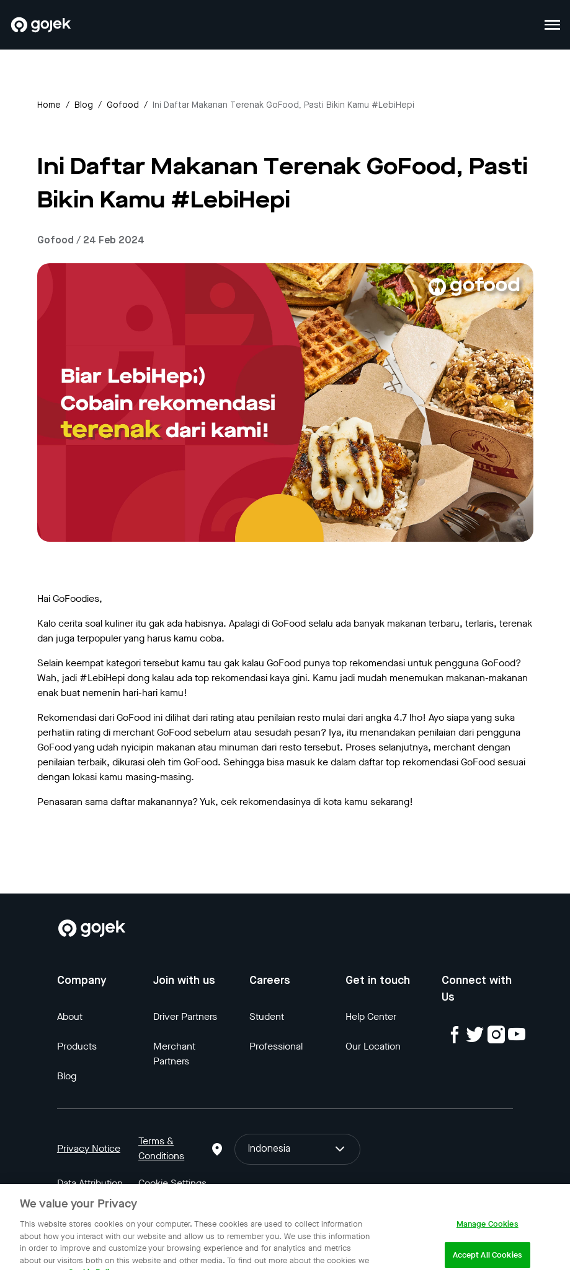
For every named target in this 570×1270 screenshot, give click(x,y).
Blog (83, 105)
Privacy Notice (88, 1148)
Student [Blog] (266, 1016)
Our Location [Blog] (373, 1046)
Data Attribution (90, 1183)
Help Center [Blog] (370, 1016)
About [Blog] (69, 1016)
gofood (123, 105)
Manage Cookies (487, 1230)
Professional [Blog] (276, 1046)
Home (49, 105)
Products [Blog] (77, 1046)
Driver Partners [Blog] (185, 1016)
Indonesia (297, 1149)
